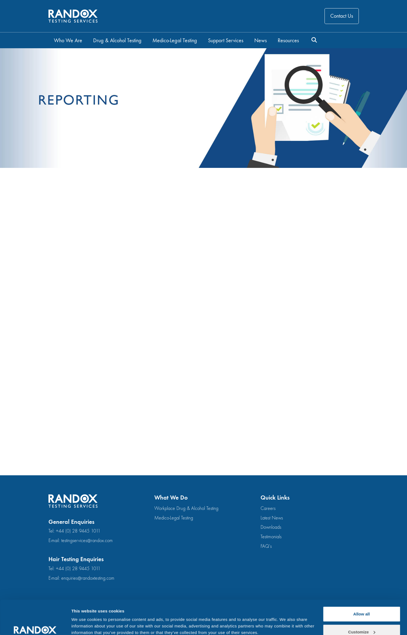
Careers (268, 508)
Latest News (272, 518)
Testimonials (271, 537)
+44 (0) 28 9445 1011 (78, 531)
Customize (361, 602)
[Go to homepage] (72, 16)
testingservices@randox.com (87, 540)
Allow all (361, 584)
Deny (362, 620)
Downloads (271, 527)
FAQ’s (266, 546)
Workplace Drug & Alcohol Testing (186, 508)
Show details (84, 618)
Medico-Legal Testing (173, 518)
